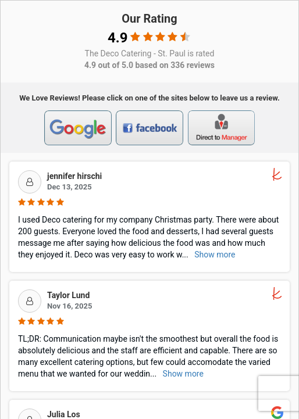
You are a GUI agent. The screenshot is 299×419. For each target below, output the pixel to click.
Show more (214, 254)
